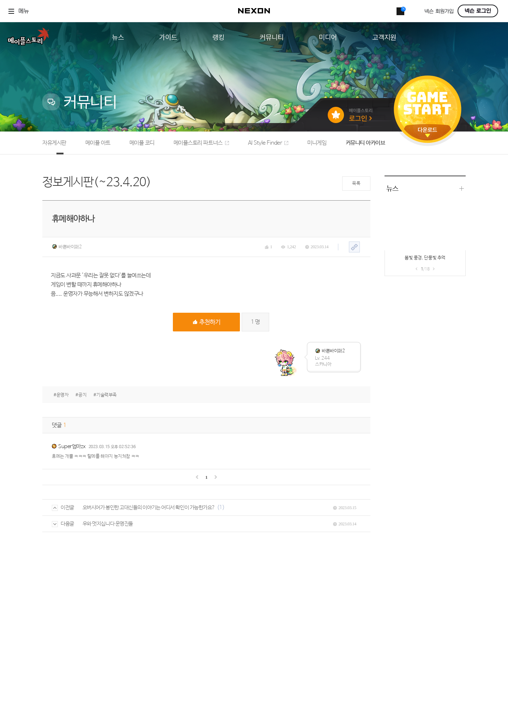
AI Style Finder (268, 143)
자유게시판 (54, 143)
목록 (356, 183)
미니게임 (316, 143)
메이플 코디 (142, 143)
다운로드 (427, 132)
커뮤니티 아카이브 (365, 143)
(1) (221, 507)
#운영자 (61, 395)
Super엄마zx (72, 447)
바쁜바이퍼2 (67, 247)
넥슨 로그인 (478, 11)
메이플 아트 (97, 143)
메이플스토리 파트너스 (201, 143)
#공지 (80, 395)
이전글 (63, 508)
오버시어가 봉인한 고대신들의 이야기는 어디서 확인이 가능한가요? (149, 508)
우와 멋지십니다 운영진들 (108, 524)
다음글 (63, 524)
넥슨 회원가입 (439, 11)
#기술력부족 (105, 395)
